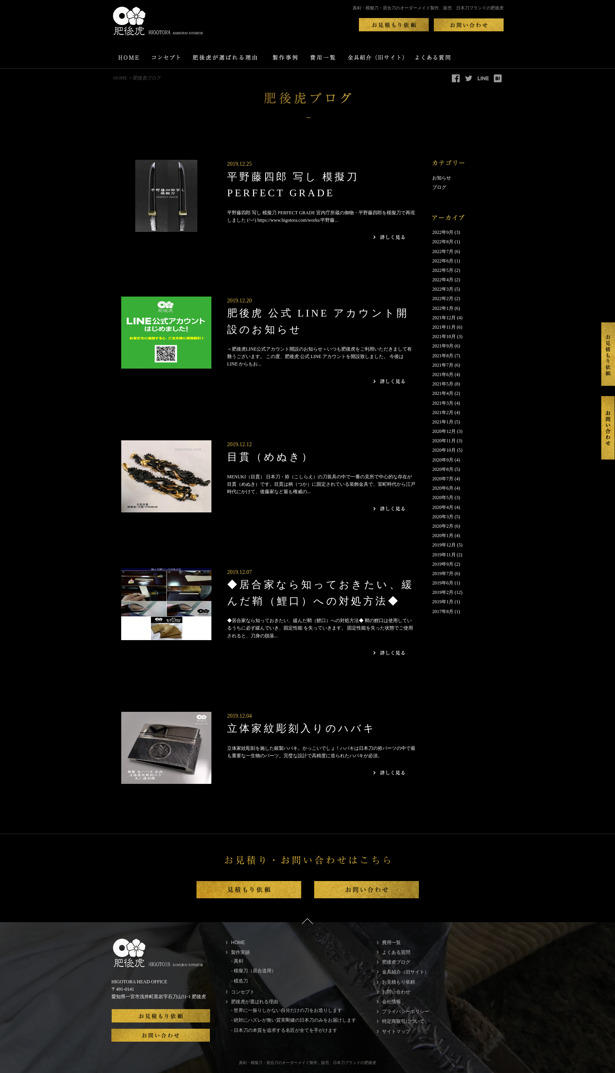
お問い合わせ (396, 992)
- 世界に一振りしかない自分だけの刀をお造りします (286, 1010)
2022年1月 (442, 308)
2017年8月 (442, 611)
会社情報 (391, 1001)
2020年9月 (442, 460)
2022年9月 (442, 232)
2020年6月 (442, 488)
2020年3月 (442, 516)
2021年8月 (442, 355)
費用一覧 (391, 942)
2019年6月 (442, 583)
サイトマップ (396, 1031)
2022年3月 (442, 289)
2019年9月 (442, 564)
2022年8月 (442, 241)
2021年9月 (442, 346)
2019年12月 (444, 545)
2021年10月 (444, 336)
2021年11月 (444, 327)
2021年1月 (442, 422)
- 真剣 (237, 961)
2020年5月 (442, 497)
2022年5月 (442, 270)
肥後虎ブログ (396, 962)
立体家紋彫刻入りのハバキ (301, 728)
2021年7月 (442, 365)
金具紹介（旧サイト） (405, 972)
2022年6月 (442, 261)
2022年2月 (442, 298)
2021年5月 (442, 384)
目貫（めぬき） (270, 457)
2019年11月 (444, 554)
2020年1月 (442, 535)
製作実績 (240, 952)
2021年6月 (442, 374)
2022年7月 (442, 251)
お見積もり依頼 (398, 982)
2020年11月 (444, 440)
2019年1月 (442, 601)
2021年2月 (442, 412)
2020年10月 (444, 450)
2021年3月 (442, 403)
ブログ (439, 187)
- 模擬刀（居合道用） (253, 970)
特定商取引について (403, 1021)
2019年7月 (442, 573)
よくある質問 (396, 952)
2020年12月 (444, 431)
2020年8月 (442, 469)
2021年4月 (442, 393)
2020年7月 (442, 478)
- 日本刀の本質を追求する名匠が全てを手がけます (284, 1030)
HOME (120, 78)
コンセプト (243, 992)
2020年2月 (442, 526)
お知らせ (441, 178)
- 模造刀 (239, 981)
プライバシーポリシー (405, 1011)
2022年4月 (442, 279)
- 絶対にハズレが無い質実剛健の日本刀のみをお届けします (293, 1020)
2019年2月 (442, 592)
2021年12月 (444, 317)
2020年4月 (442, 507)
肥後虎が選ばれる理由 (254, 1001)
